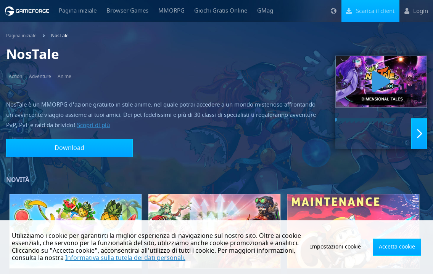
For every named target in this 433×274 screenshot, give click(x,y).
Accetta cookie (399, 247)
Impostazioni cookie (345, 247)
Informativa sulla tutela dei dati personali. (125, 258)
